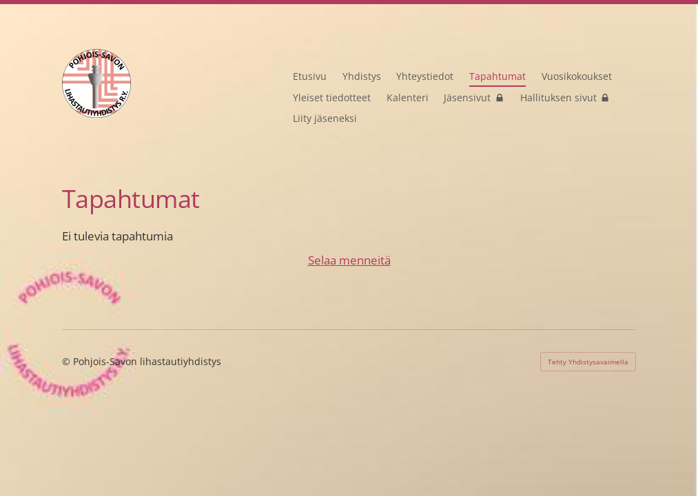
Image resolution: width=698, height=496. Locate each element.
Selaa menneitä (349, 259)
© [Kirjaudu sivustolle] (67, 361)
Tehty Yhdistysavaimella (588, 361)
